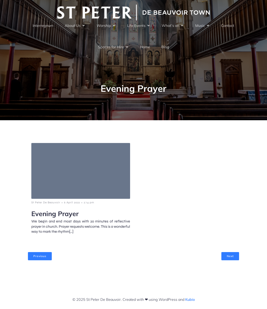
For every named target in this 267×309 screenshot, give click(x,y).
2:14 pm (89, 202)
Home (145, 47)
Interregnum (43, 25)
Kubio (190, 299)
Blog (165, 47)
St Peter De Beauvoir (45, 202)
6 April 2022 (72, 202)
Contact (227, 25)
